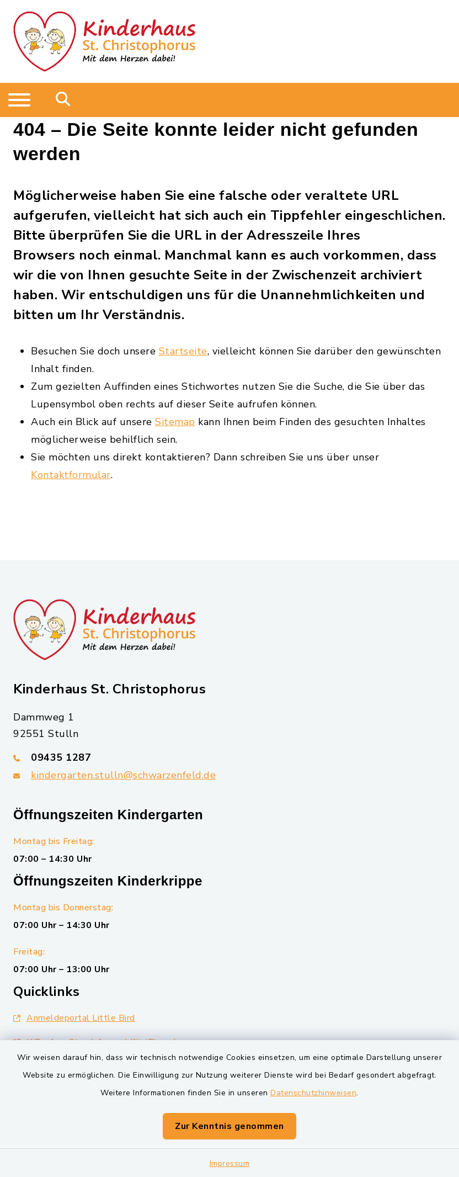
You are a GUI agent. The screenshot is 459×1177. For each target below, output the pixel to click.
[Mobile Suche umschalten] (63, 100)
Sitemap (175, 421)
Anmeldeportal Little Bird (74, 1018)
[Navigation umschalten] (19, 100)
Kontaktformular (71, 474)
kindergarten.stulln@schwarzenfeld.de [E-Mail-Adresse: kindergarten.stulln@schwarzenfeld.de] (123, 775)
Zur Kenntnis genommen (229, 1126)
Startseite (183, 351)
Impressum (230, 1163)
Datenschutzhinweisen (313, 1093)
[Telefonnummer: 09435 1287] (229, 757)
